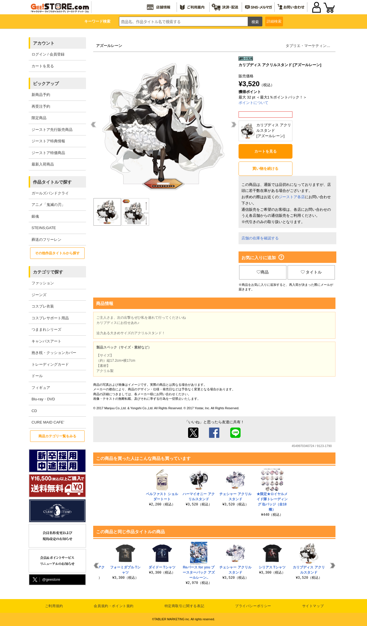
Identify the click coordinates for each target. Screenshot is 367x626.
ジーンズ (39, 295)
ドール (37, 376)
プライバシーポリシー (253, 606)
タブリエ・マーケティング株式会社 (315, 46)
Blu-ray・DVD (43, 399)
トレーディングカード (50, 364)
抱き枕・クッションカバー (54, 353)
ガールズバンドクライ (50, 193)
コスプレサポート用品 (50, 318)
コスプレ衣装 (43, 306)
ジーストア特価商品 (48, 153)
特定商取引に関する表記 (184, 606)
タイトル (311, 272)
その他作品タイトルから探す (57, 253)
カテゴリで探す (48, 271)
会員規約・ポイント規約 (114, 606)
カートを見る (43, 66)
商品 (263, 272)
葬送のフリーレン (46, 239)
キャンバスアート (46, 341)
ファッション (43, 283)
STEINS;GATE (44, 228)
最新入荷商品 (43, 164)
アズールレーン (109, 46)
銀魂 (35, 216)
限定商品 (39, 118)
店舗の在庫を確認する (260, 238)
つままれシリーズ (46, 329)
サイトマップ (313, 606)
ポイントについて (253, 103)
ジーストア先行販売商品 (52, 129)
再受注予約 (41, 106)
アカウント (43, 43)
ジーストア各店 (292, 197)
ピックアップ (46, 83)
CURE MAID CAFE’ (48, 422)
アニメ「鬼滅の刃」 (48, 204)
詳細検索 (274, 21)
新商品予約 (41, 94)
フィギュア (41, 387)
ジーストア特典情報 (48, 141)
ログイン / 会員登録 (48, 54)
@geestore (46, 579)
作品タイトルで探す (52, 182)
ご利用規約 (54, 606)
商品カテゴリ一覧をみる (57, 436)
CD (34, 411)
